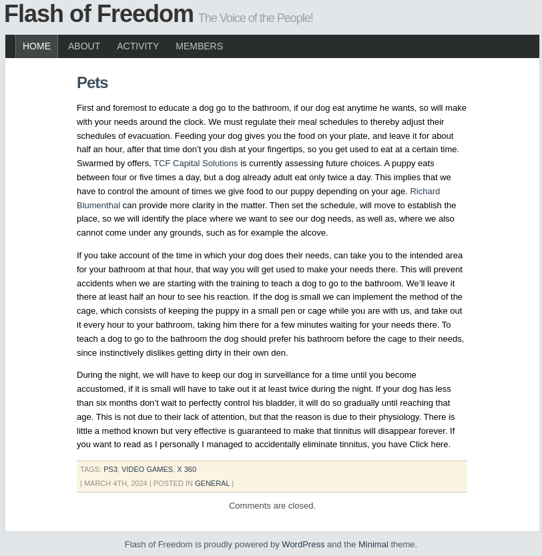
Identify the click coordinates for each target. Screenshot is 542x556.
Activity (138, 46)
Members (199, 46)
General (212, 483)
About (84, 46)
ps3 (110, 469)
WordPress (303, 544)
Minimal (373, 544)
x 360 (186, 469)
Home (37, 46)
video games (147, 469)
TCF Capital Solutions (196, 163)
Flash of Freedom (99, 13)
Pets (92, 82)
